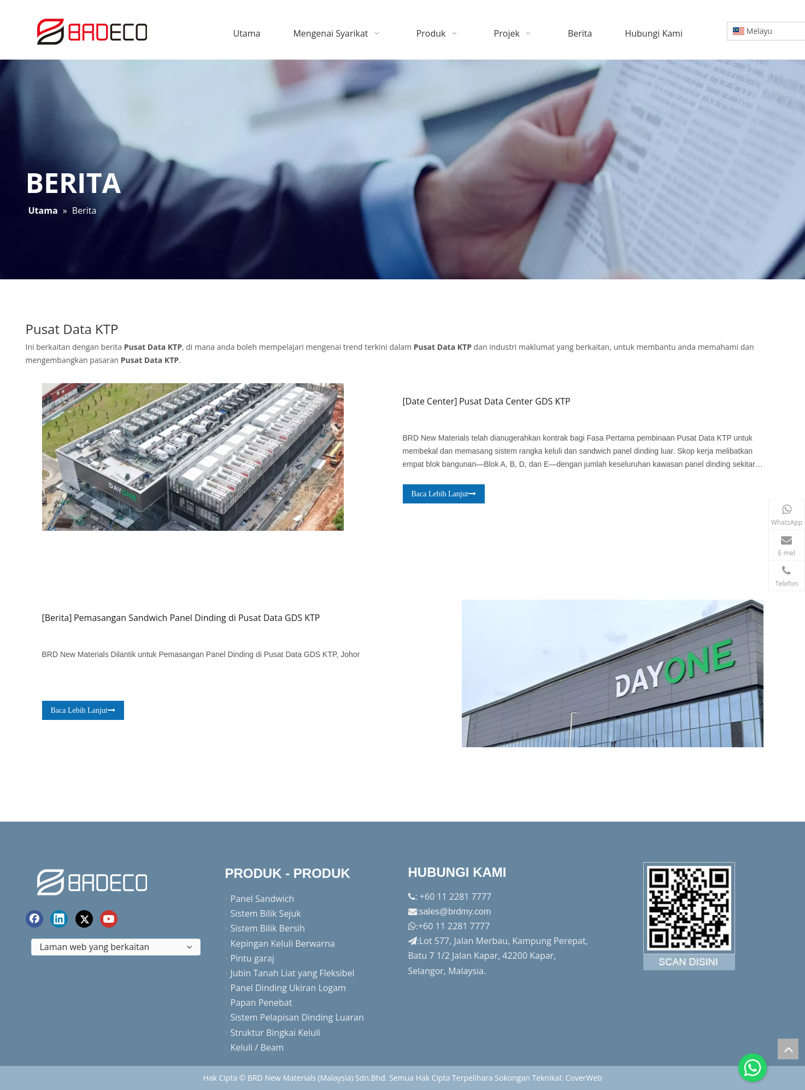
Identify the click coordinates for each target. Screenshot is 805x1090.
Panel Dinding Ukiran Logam (288, 988)
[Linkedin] (59, 919)
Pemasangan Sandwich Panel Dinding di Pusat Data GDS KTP (197, 618)
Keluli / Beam (257, 1047)
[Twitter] (84, 919)
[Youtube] (108, 919)
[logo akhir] (93, 880)
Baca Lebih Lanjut (443, 494)
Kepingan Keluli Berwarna (283, 943)
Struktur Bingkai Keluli (276, 1033)
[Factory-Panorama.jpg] (690, 916)
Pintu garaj (252, 958)
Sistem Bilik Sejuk (266, 913)
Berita (57, 618)
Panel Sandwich (263, 899)
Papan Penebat (261, 1003)
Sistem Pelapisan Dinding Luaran (297, 1017)
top (788, 1049)
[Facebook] (34, 919)
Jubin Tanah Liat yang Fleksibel (293, 973)
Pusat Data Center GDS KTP (515, 401)
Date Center (430, 401)
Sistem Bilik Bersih (268, 928)
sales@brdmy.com (455, 911)
